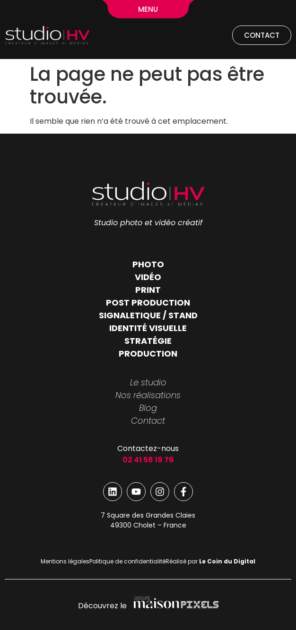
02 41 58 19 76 (148, 459)
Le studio (148, 382)
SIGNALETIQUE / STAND (148, 315)
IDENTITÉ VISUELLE (148, 328)
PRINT (148, 290)
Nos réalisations (148, 395)
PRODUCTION (148, 353)
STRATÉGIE (148, 341)
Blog (148, 408)
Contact (148, 420)
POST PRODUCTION (148, 302)
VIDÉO (148, 277)
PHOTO (148, 264)
